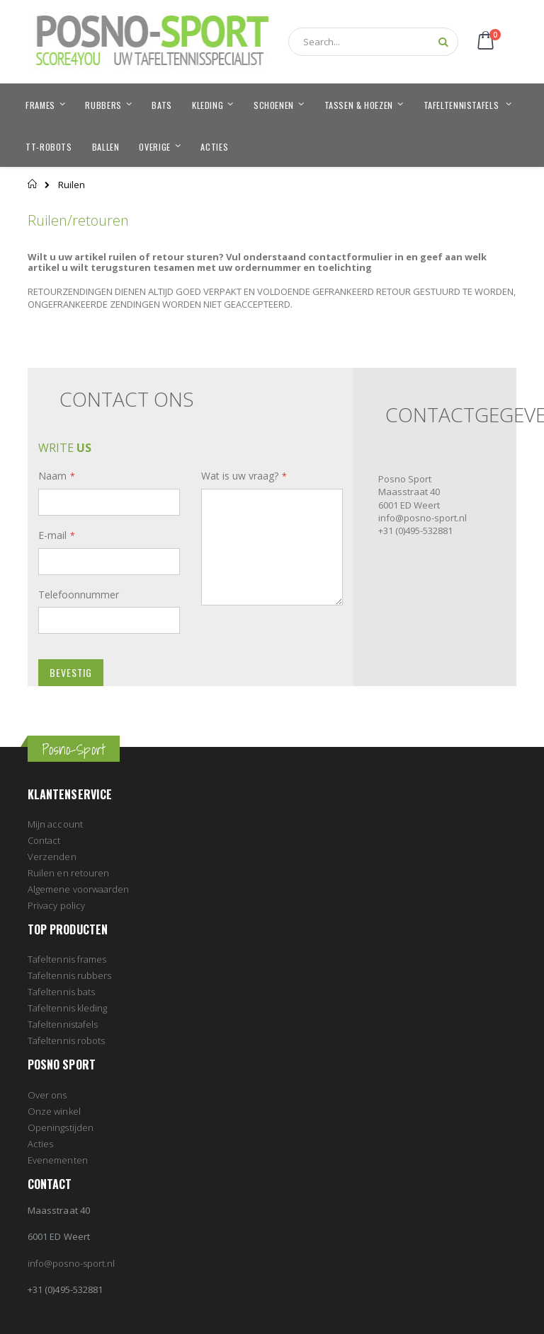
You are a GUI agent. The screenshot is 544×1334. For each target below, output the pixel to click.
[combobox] (373, 42)
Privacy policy (56, 905)
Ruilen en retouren (68, 872)
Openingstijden (61, 1127)
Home (33, 184)
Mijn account (55, 824)
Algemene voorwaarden (78, 889)
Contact (44, 840)
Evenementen (58, 1160)
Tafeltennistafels (63, 1024)
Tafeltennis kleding (67, 1008)
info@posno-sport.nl (71, 1263)
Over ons (47, 1095)
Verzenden (52, 856)
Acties (40, 1143)
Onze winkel (54, 1111)
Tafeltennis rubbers (69, 975)
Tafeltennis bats (61, 991)
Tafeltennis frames (67, 959)
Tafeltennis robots (66, 1040)
